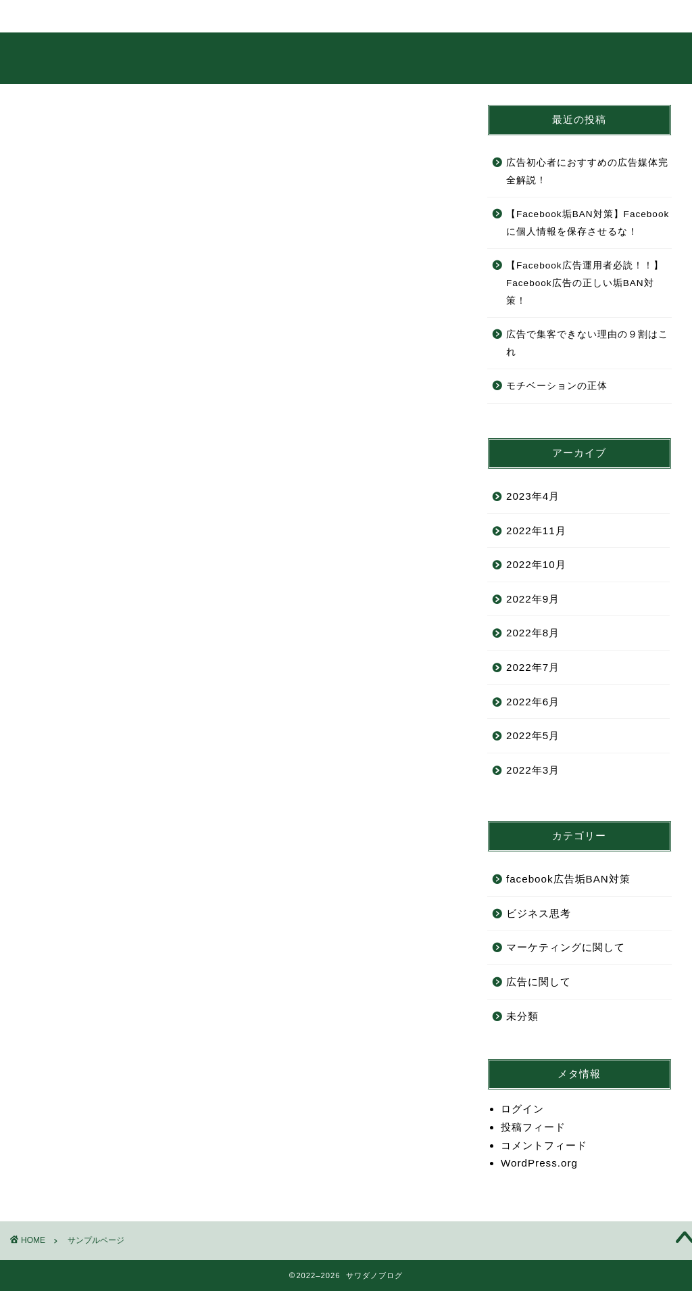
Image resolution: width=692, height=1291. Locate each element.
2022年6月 (533, 701)
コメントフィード (544, 1145)
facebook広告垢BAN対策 (568, 879)
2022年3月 (533, 770)
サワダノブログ (346, 57)
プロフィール (148, 21)
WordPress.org (539, 1163)
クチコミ (416, 16)
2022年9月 (533, 599)
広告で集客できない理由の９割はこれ (587, 343)
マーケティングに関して (565, 947)
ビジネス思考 (538, 913)
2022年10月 (536, 564)
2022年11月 (536, 530)
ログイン (522, 1108)
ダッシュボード (305, 617)
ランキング (326, 16)
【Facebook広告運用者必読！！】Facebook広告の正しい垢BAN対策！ (585, 282)
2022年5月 (533, 735)
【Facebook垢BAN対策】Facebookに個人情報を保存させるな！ (587, 223)
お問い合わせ (504, 21)
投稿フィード (533, 1127)
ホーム (59, 16)
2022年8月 (533, 632)
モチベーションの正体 (557, 386)
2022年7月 (533, 667)
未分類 (522, 1016)
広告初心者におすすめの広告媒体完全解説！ (587, 171)
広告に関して (538, 981)
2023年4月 (533, 496)
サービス (237, 16)
